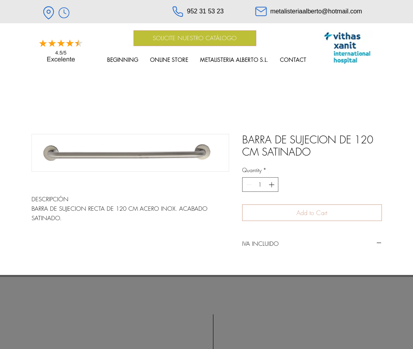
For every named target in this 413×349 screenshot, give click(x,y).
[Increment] (272, 184)
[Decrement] (248, 184)
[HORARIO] (64, 12)
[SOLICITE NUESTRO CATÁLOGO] (194, 38)
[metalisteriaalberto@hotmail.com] (308, 11)
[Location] (49, 12)
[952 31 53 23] (198, 11)
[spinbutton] (260, 184)
